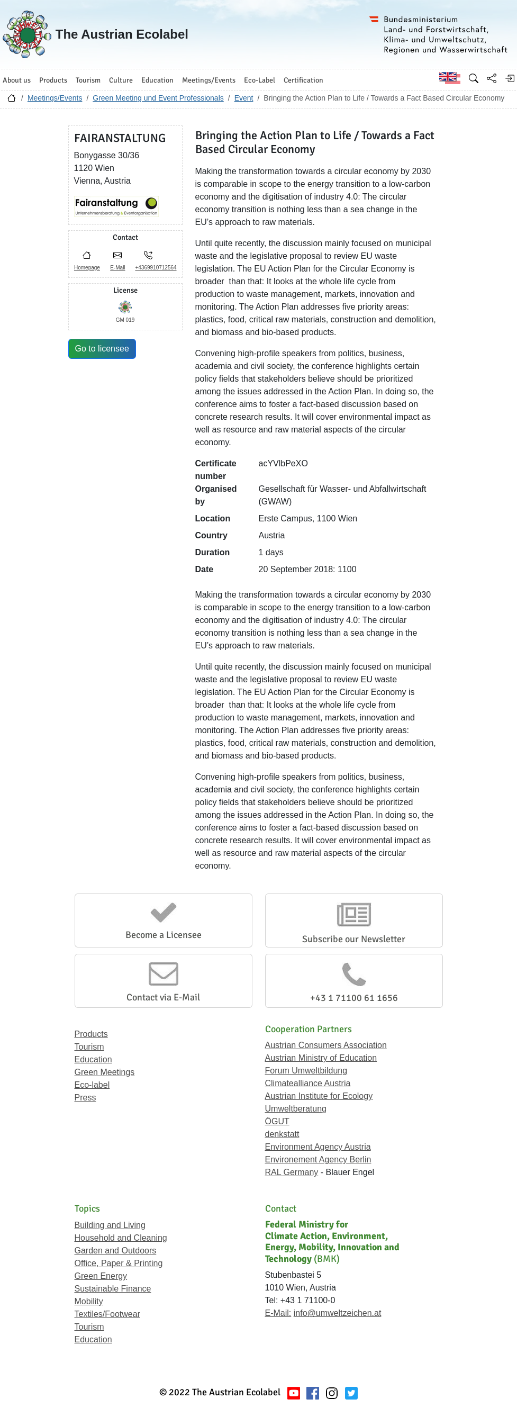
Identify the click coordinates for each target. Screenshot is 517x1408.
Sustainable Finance (113, 1288)
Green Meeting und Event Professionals (158, 98)
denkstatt (282, 1134)
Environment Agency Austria (318, 1146)
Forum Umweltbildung (306, 1070)
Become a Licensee (163, 935)
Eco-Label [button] (259, 80)
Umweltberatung (296, 1108)
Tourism (89, 1046)
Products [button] (53, 80)
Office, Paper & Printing (119, 1263)
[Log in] (509, 78)
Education (93, 1059)
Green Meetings (105, 1072)
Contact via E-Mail (163, 997)
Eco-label (92, 1084)
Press (85, 1097)
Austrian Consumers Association (326, 1045)
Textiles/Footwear (108, 1314)
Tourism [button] (88, 80)
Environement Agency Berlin (318, 1159)
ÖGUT (277, 1121)
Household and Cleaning (121, 1237)
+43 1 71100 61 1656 (354, 998)
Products (91, 1034)
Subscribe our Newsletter (353, 939)
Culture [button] (121, 80)
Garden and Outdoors (116, 1250)
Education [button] (157, 80)
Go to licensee (102, 348)
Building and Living (110, 1225)
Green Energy (101, 1275)
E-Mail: (278, 1312)
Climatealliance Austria (308, 1083)
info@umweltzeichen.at (338, 1312)
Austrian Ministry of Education (321, 1057)
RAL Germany (292, 1172)
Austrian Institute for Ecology (319, 1095)
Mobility (89, 1301)
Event (243, 98)
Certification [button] (303, 80)
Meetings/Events (55, 98)
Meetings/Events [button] (208, 80)
